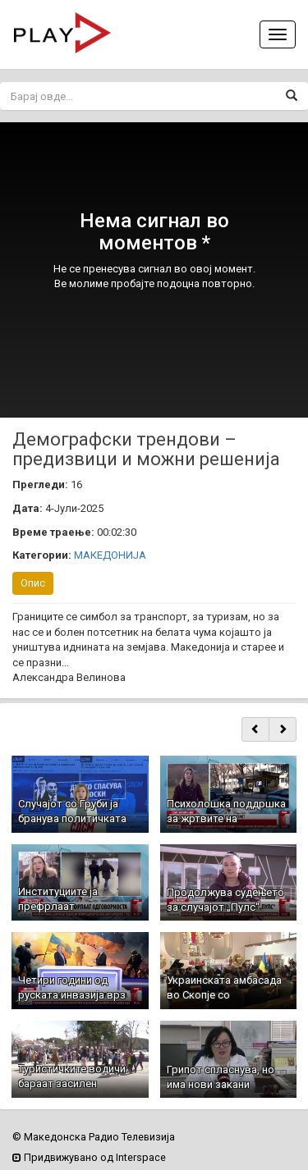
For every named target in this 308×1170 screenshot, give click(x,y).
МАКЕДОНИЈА (110, 555)
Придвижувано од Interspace (89, 1157)
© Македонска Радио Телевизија (93, 1137)
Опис (33, 583)
